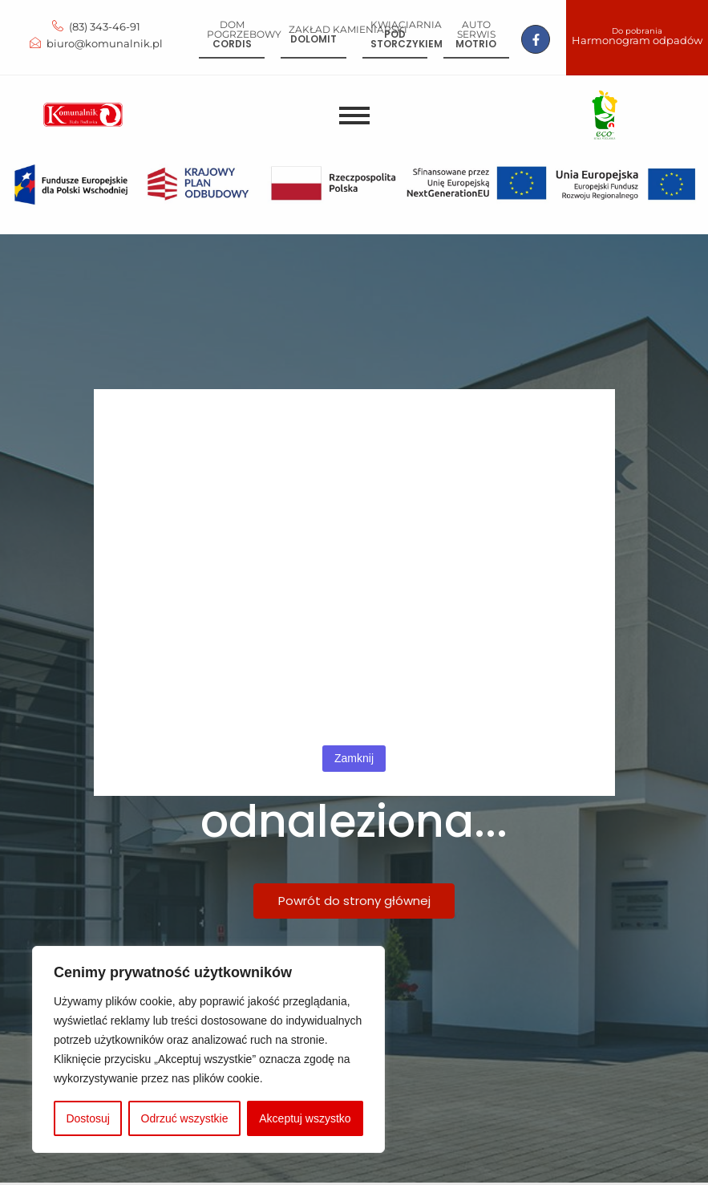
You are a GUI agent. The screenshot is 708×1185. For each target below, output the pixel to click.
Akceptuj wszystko (304, 1118)
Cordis (232, 44)
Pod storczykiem (406, 39)
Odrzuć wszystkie (185, 1118)
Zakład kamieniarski (348, 29)
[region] (208, 1049)
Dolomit (313, 39)
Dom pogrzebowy (244, 29)
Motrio (475, 44)
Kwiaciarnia (406, 24)
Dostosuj (87, 1118)
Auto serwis (476, 29)
